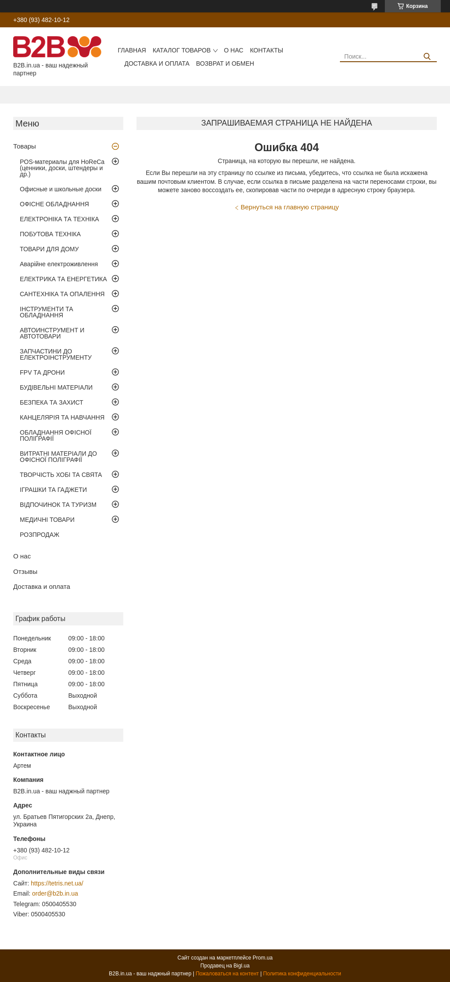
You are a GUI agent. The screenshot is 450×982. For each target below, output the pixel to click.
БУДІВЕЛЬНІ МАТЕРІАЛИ (56, 387)
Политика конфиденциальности (302, 974)
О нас (233, 50)
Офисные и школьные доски (60, 189)
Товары (24, 146)
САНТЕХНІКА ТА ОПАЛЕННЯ (62, 294)
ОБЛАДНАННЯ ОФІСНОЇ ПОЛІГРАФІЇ (56, 435)
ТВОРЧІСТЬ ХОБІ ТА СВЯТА (61, 474)
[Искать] (427, 56)
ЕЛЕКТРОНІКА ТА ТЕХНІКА (59, 219)
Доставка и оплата (156, 63)
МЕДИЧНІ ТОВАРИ (47, 519)
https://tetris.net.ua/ (57, 883)
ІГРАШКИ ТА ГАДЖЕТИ (53, 489)
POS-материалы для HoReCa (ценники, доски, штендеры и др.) (62, 168)
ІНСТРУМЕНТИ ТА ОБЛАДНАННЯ (46, 312)
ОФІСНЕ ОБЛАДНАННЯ (54, 204)
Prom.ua (263, 958)
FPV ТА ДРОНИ (42, 372)
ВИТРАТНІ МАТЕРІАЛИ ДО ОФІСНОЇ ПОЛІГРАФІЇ (58, 456)
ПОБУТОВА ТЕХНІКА (50, 234)
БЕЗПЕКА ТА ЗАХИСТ (51, 402)
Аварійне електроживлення (59, 264)
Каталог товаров (182, 50)
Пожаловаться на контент (226, 974)
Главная (132, 50)
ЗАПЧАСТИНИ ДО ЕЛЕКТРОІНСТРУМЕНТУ (56, 354)
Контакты (267, 50)
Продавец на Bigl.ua (225, 966)
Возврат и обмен (225, 63)
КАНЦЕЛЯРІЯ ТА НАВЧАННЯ (62, 417)
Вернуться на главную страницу (290, 207)
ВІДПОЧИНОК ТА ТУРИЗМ (58, 504)
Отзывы (25, 571)
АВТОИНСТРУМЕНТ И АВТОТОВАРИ (52, 333)
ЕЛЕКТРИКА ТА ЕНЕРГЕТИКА (63, 279)
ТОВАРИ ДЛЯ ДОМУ (49, 249)
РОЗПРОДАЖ (39, 534)
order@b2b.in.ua (55, 893)
